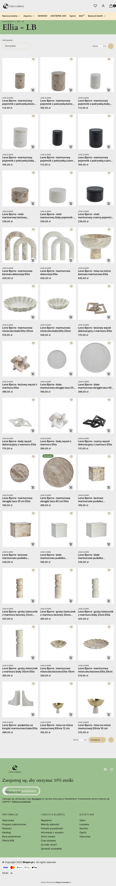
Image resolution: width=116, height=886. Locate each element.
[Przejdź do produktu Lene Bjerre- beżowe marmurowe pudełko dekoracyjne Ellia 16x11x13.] (20, 529)
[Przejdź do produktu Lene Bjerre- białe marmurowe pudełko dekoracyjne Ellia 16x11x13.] (96, 529)
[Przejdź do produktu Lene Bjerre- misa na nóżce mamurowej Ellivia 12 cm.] (58, 699)
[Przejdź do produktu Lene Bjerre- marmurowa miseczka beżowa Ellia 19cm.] (58, 642)
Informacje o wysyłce (52, 832)
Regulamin (36, 799)
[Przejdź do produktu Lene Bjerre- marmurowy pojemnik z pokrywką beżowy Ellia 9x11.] (58, 75)
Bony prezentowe (11, 836)
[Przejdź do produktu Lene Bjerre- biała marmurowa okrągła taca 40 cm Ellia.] (96, 359)
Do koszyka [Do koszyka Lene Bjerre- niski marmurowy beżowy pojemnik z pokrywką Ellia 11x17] (33, 203)
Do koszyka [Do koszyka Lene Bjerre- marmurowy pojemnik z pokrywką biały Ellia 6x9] (109, 90)
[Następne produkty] (97, 740)
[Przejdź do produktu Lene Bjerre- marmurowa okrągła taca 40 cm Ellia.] (58, 472)
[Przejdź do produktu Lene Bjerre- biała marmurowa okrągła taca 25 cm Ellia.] (58, 359)
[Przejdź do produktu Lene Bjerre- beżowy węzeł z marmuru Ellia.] (20, 359)
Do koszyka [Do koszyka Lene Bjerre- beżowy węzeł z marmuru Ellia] (33, 374)
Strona (95, 46)
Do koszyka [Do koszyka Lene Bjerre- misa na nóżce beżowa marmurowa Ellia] (109, 260)
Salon (82, 820)
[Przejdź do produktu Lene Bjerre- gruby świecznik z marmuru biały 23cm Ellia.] (96, 586)
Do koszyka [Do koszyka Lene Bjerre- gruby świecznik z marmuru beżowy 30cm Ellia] (71, 601)
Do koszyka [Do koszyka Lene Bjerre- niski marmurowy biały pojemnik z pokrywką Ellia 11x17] (71, 203)
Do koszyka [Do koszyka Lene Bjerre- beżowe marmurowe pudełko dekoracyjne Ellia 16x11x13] (33, 544)
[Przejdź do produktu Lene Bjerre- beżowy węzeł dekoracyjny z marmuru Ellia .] (96, 302)
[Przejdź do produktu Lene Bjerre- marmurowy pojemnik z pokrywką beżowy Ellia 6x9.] (20, 75)
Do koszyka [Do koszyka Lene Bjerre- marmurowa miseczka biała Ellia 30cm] (33, 317)
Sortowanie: (7, 40)
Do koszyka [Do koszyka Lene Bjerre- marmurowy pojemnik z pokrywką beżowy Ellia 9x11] (71, 90)
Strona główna (8, 21)
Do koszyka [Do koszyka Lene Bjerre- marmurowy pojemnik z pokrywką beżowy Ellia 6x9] (33, 90)
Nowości (6, 828)
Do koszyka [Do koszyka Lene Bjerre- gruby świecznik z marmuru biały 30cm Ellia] (33, 658)
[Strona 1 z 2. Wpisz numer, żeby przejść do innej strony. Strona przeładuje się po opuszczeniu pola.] (100, 46)
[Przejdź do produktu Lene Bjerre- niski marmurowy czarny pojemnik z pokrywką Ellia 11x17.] (96, 188)
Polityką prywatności (21, 801)
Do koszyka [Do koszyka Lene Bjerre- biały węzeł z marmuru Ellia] (71, 431)
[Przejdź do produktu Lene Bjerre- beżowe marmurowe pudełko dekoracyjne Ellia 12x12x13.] (96, 472)
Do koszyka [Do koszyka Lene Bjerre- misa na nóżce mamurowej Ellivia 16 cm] (109, 714)
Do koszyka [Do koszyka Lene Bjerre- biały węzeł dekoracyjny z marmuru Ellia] (33, 431)
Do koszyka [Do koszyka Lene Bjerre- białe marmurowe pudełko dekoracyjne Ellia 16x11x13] (109, 544)
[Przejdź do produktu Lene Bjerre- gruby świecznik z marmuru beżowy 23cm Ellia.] (20, 586)
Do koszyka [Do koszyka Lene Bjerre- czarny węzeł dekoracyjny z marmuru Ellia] (109, 431)
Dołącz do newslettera (22, 790)
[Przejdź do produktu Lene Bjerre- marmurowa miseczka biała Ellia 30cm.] (20, 302)
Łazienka (84, 824)
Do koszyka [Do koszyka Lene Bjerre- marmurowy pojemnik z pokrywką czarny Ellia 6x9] (71, 147)
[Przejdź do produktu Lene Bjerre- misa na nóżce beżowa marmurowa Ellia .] (96, 245)
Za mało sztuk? (49, 844)
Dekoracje (85, 836)
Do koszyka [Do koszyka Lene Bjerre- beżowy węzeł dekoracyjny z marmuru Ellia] (109, 317)
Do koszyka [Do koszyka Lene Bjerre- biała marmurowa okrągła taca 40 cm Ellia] (109, 374)
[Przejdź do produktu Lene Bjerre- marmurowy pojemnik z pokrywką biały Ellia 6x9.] (96, 75)
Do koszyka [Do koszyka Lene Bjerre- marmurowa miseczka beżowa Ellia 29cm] (109, 658)
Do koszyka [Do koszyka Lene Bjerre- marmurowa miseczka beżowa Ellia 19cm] (71, 658)
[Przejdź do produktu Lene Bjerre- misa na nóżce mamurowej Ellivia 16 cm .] (96, 699)
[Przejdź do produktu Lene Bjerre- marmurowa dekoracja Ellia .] (58, 245)
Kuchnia (84, 828)
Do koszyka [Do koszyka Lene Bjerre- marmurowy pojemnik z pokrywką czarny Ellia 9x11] (109, 147)
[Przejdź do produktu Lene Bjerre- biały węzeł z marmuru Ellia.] (58, 415)
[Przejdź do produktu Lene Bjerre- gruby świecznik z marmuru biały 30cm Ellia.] (20, 642)
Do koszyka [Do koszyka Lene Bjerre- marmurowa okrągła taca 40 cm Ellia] (71, 487)
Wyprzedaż (8, 820)
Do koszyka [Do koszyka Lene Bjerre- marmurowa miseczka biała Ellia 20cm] (71, 317)
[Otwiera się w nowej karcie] (105, 769)
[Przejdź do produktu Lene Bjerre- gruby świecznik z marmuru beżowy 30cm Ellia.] (58, 586)
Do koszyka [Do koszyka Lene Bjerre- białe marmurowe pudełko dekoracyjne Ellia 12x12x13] (71, 544)
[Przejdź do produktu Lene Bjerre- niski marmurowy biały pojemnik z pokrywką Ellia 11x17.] (58, 188)
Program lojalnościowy (14, 824)
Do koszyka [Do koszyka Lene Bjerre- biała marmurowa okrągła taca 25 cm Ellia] (71, 374)
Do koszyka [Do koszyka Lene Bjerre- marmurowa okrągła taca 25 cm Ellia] (33, 487)
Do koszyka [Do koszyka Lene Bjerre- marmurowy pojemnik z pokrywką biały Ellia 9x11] (33, 147)
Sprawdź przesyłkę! (51, 848)
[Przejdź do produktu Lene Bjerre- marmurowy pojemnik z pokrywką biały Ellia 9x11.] (20, 131)
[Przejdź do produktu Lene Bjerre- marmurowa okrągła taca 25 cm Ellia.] (20, 472)
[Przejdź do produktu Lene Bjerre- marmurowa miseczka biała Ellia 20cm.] (58, 302)
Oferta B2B (8, 840)
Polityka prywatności (52, 828)
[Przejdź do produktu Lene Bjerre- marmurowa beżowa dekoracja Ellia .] (20, 245)
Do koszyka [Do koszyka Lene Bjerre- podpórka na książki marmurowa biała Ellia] (33, 714)
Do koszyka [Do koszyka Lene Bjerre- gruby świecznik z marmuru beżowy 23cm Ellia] (33, 601)
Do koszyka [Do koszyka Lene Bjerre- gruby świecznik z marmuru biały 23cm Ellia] (109, 601)
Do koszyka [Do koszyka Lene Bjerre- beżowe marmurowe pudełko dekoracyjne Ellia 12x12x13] (109, 487)
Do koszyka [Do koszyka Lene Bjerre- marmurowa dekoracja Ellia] (71, 260)
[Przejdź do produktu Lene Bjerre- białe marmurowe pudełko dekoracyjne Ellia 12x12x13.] (58, 529)
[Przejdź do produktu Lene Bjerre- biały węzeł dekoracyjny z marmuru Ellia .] (20, 415)
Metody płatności (50, 824)
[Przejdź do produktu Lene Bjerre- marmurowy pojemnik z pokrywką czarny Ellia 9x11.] (96, 131)
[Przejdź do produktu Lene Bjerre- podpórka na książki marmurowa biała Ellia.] (20, 699)
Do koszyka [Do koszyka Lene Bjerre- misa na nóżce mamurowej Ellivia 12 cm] (71, 714)
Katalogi (6, 832)
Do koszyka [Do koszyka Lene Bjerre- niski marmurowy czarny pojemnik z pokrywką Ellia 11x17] (109, 203)
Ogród (83, 832)
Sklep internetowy (55, 882)
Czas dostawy (48, 840)
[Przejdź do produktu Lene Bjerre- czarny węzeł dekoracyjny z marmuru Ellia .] (96, 415)
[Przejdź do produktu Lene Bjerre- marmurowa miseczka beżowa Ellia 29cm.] (96, 642)
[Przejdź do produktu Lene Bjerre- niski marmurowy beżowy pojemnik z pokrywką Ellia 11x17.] (20, 188)
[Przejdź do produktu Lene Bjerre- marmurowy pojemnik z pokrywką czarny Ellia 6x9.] (58, 131)
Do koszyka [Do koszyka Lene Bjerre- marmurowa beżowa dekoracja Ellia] (33, 260)
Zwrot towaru (48, 836)
